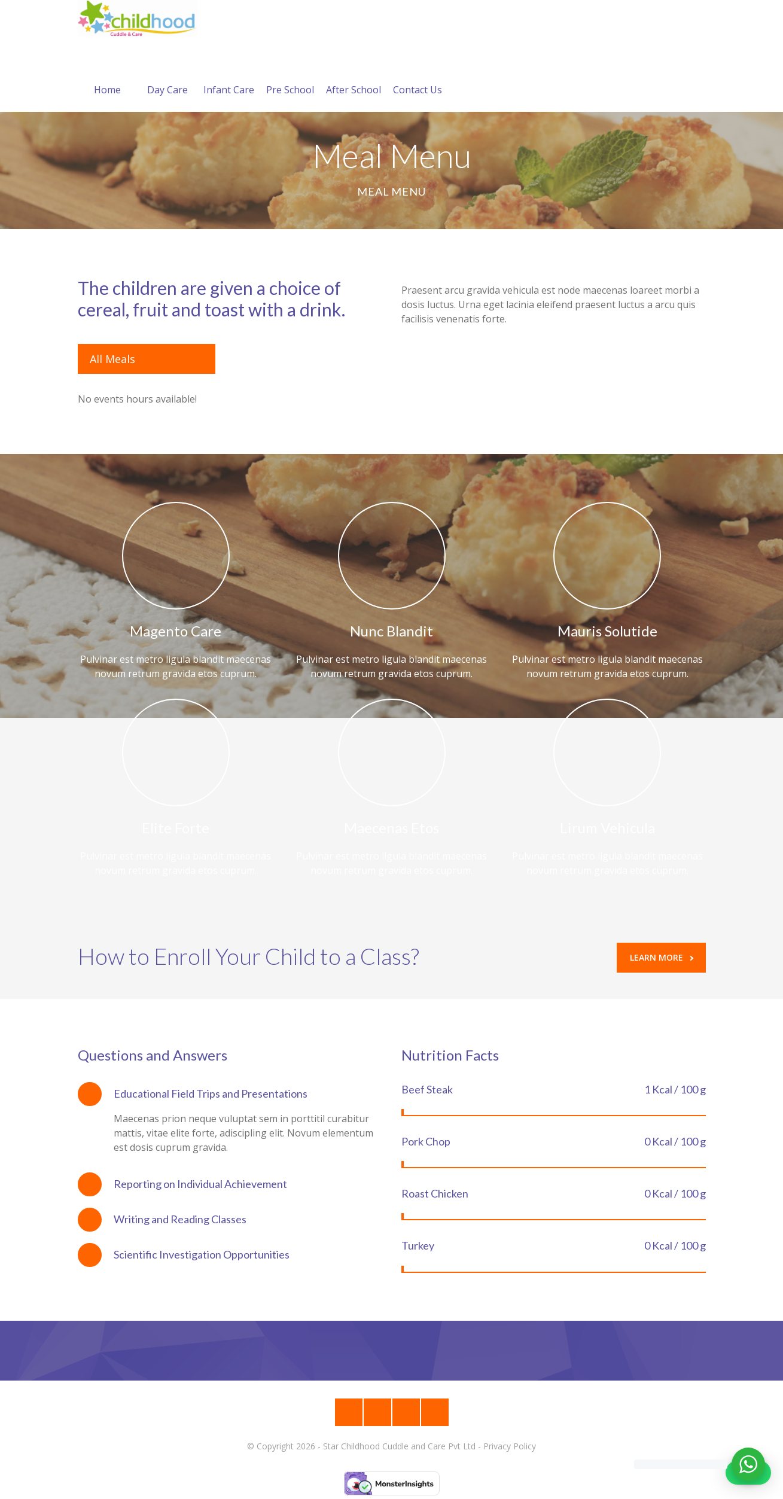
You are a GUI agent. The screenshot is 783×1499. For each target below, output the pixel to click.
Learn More (661, 957)
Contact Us (417, 75)
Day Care (167, 75)
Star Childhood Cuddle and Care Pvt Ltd (399, 1446)
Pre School (290, 75)
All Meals (112, 359)
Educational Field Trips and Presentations (210, 1093)
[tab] (230, 1093)
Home (107, 75)
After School (353, 75)
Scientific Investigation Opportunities (202, 1254)
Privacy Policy (509, 1446)
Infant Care (228, 75)
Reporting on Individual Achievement (200, 1183)
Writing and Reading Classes (180, 1219)
